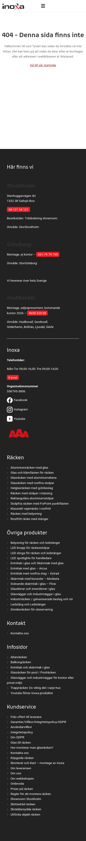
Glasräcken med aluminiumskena (33, 477)
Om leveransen (21, 768)
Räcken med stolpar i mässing (31, 493)
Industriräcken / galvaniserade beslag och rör (42, 599)
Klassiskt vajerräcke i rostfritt (31, 508)
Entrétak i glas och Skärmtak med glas (37, 563)
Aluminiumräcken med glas (29, 467)
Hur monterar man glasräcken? (32, 747)
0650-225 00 (37, 313)
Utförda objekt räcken (25, 814)
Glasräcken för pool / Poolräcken (33, 672)
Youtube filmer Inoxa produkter (32, 693)
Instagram (17, 409)
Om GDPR (17, 737)
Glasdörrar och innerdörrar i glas (33, 589)
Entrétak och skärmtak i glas (30, 667)
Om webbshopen (22, 778)
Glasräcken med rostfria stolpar (32, 483)
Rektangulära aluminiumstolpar (32, 498)
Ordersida (17, 783)
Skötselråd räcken (23, 804)
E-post (12, 377)
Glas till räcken (21, 742)
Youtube (16, 418)
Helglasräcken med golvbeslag (32, 488)
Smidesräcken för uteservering (32, 609)
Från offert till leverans (26, 717)
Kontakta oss (20, 633)
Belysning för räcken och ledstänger (35, 542)
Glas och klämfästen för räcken (32, 472)
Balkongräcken (21, 662)
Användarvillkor (21, 727)
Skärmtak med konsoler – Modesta (35, 578)
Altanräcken (19, 657)
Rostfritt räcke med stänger (29, 519)
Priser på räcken (22, 789)
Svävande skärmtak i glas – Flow (33, 583)
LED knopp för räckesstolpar (30, 548)
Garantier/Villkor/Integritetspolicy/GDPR (38, 722)
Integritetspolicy (22, 732)
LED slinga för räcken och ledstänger (36, 553)
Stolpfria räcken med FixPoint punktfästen (40, 503)
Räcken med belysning (26, 513)
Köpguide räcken (22, 758)
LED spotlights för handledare (31, 558)
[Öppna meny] (43, 6)
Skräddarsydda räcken (26, 809)
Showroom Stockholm (26, 799)
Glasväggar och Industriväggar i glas (36, 594)
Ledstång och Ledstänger (28, 604)
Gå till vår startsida (43, 65)
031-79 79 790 (48, 254)
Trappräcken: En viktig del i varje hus (36, 688)
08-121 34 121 (18, 209)
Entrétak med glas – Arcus (29, 568)
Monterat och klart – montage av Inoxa (37, 763)
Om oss (16, 773)
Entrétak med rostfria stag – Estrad (35, 573)
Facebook (17, 400)
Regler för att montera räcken (31, 794)
